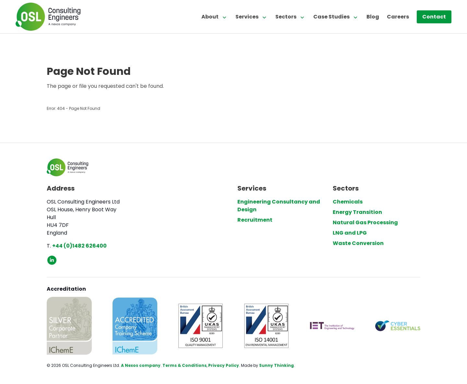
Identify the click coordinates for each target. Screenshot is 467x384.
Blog (372, 16)
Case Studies (331, 16)
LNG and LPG (350, 233)
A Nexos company (141, 365)
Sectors (285, 16)
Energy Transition (357, 212)
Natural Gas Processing (365, 222)
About (210, 16)
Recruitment (254, 220)
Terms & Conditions (184, 365)
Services (246, 16)
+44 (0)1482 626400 (79, 246)
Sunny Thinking (276, 365)
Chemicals (348, 201)
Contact (434, 16)
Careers (398, 16)
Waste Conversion (358, 243)
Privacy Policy (223, 365)
